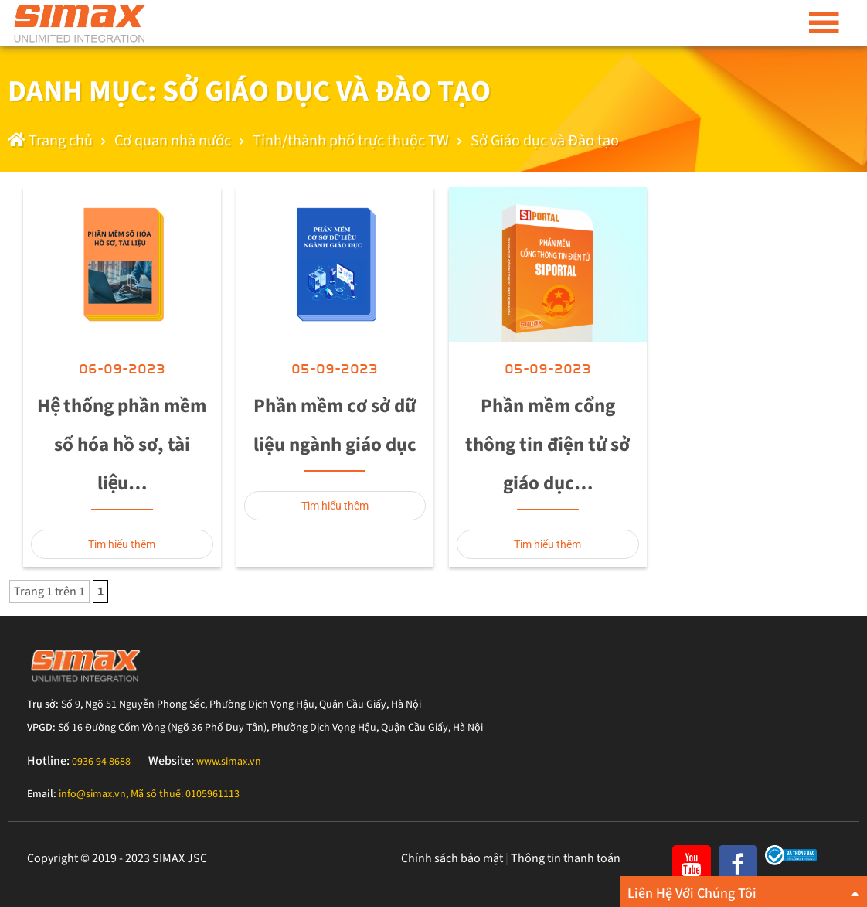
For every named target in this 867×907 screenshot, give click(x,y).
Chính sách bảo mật (452, 858)
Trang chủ (50, 141)
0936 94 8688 (101, 761)
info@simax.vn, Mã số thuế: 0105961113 (149, 794)
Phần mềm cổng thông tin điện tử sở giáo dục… (547, 444)
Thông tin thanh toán (565, 858)
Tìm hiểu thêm (121, 544)
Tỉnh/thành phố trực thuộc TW (351, 141)
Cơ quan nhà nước (172, 141)
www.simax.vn (228, 761)
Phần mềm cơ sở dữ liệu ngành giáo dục (334, 425)
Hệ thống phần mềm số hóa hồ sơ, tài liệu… (121, 444)
